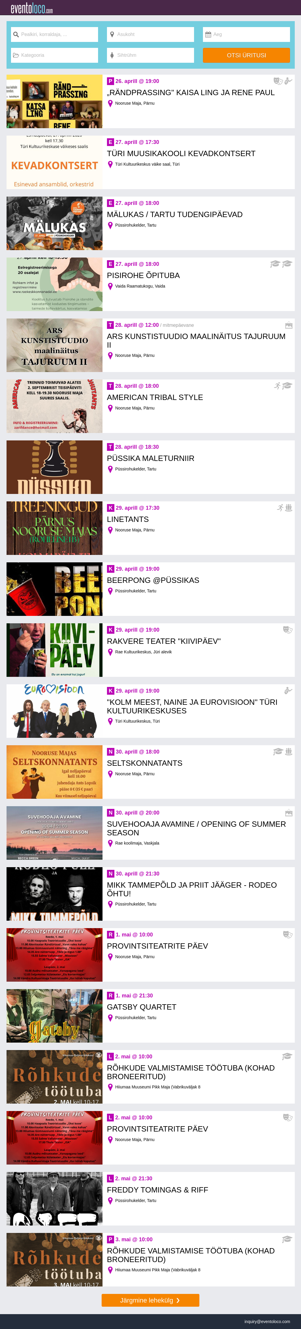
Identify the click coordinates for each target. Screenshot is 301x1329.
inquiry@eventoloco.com (267, 1321)
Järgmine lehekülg (150, 1300)
